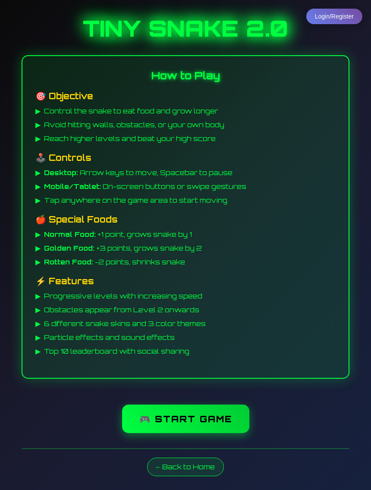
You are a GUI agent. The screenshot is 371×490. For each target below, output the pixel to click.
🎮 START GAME (185, 418)
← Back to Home (185, 467)
